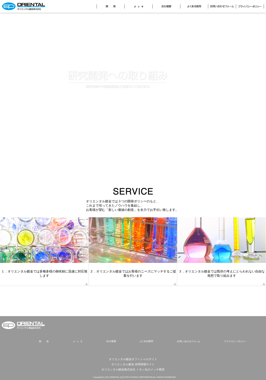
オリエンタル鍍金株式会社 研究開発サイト (23, 6)
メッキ (138, 6)
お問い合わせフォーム (222, 6)
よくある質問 (194, 6)
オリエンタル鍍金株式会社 (23, 325)
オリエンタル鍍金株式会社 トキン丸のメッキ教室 (133, 369)
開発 (110, 6)
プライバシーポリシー (250, 6)
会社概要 (166, 6)
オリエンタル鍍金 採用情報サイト (133, 364)
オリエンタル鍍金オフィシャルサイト (133, 359)
